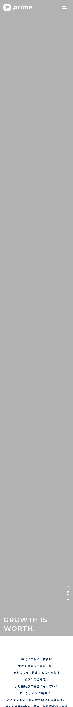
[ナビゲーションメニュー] (64, 7)
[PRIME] (17, 7)
